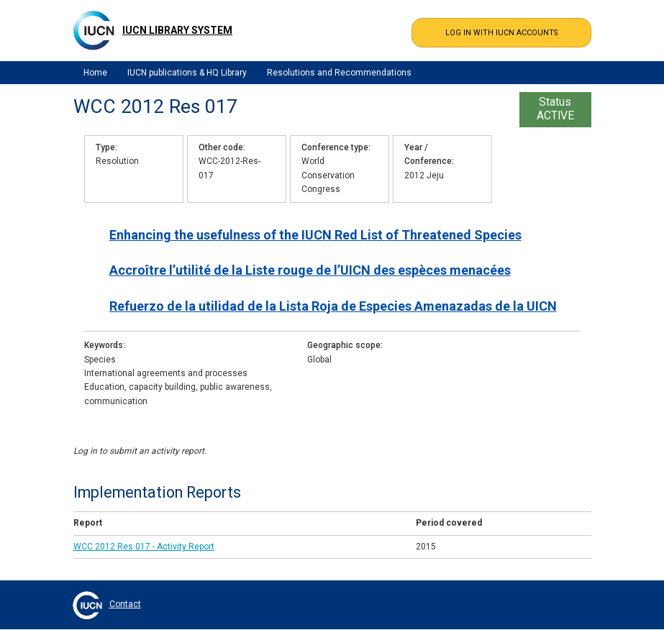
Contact (125, 604)
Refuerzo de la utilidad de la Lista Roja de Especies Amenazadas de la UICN (333, 306)
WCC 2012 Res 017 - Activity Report (143, 547)
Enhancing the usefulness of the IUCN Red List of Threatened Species (315, 234)
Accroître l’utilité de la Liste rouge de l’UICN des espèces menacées (310, 270)
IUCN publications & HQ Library (187, 73)
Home (95, 73)
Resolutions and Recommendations (339, 73)
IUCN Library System (177, 30)
